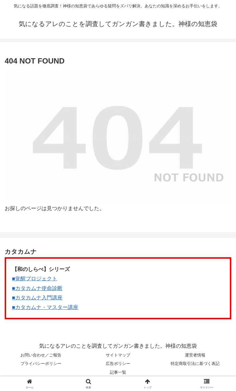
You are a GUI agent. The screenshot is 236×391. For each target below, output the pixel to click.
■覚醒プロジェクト (34, 279)
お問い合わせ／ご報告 (40, 355)
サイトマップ (118, 355)
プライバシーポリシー (40, 363)
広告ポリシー (118, 363)
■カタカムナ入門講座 (37, 298)
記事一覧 (118, 372)
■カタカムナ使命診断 (37, 288)
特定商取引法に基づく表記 (195, 363)
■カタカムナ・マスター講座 (45, 307)
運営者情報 (195, 355)
